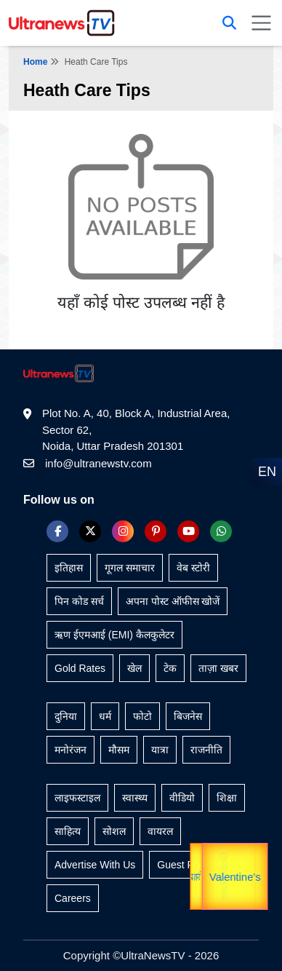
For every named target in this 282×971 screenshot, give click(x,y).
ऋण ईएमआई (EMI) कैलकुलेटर (114, 635)
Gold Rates (80, 668)
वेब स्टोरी (193, 568)
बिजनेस (188, 716)
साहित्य (68, 831)
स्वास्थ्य (135, 798)
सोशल (114, 831)
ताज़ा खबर (218, 668)
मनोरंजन (70, 750)
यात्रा (260, 877)
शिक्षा (227, 798)
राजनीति (206, 750)
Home (35, 62)
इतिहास (69, 568)
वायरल (160, 831)
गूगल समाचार (130, 568)
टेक (170, 668)
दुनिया (66, 716)
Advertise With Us (95, 865)
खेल (134, 668)
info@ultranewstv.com (98, 463)
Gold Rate (221, 876)
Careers (73, 898)
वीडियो (182, 798)
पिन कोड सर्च (79, 601)
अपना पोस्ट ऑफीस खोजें (173, 601)
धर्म (105, 716)
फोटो (142, 716)
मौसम (118, 750)
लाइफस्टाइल (77, 798)
